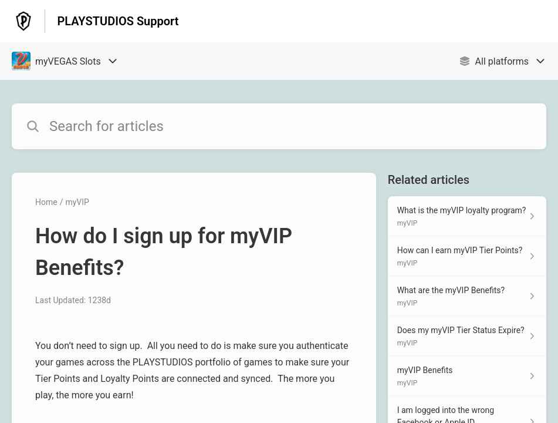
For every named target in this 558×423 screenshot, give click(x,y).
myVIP (77, 202)
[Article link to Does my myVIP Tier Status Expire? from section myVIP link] (467, 336)
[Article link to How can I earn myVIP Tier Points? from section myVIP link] (467, 256)
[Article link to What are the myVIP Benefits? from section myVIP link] (467, 296)
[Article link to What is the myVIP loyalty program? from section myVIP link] (467, 216)
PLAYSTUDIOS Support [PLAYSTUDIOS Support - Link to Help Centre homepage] (117, 21)
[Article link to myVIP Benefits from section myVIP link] (467, 376)
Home (46, 202)
